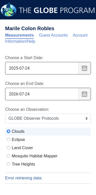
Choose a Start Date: (24, 58)
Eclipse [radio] (18, 139)
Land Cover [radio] (22, 148)
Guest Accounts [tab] (53, 35)
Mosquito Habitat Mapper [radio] (35, 156)
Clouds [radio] (18, 131)
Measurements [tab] (19, 35)
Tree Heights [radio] (23, 164)
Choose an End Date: (24, 83)
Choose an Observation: (27, 109)
